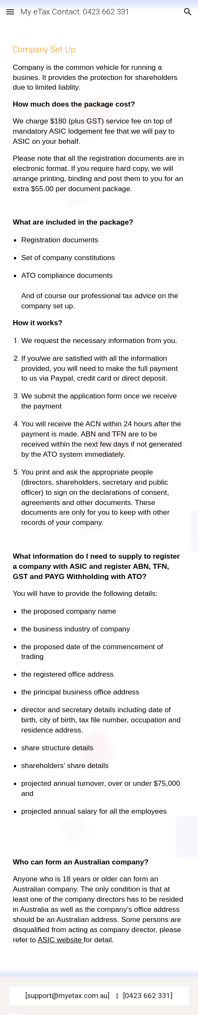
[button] (10, 11)
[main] (99, 500)
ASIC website (60, 939)
